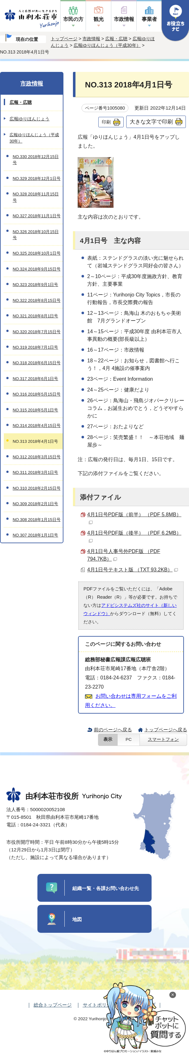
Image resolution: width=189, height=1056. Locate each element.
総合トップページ (53, 1005)
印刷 (106, 121)
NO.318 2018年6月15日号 (37, 362)
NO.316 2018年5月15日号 (37, 394)
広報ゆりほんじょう (29, 118)
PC (129, 739)
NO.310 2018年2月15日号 (37, 488)
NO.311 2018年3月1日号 (35, 472)
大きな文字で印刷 (151, 121)
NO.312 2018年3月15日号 (37, 457)
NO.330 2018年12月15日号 (36, 159)
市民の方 (73, 19)
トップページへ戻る (165, 729)
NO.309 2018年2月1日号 (35, 503)
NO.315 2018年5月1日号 (35, 410)
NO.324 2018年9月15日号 (37, 269)
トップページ (64, 38)
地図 (77, 919)
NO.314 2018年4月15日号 (37, 425)
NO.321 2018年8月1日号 (35, 316)
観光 (99, 19)
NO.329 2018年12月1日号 (37, 178)
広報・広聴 (116, 38)
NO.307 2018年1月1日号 (35, 535)
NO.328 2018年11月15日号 (36, 197)
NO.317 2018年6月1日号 (35, 378)
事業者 (149, 19)
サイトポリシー (99, 1005)
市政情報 (124, 19)
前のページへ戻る (113, 729)
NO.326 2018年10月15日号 (36, 234)
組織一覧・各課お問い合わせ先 (105, 888)
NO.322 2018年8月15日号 (37, 300)
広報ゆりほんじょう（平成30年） (107, 45)
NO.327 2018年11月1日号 (37, 215)
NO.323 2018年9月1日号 (35, 284)
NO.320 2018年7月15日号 (37, 331)
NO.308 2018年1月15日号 (37, 519)
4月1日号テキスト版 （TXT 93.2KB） (132, 569)
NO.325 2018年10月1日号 (37, 253)
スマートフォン (163, 739)
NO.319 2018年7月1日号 (35, 347)
